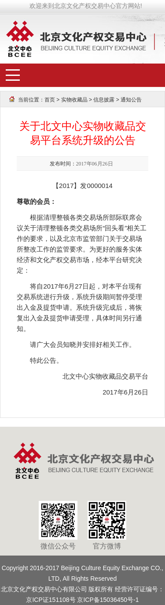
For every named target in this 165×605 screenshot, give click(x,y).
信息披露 (103, 100)
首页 (49, 100)
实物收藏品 (74, 100)
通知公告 (131, 100)
